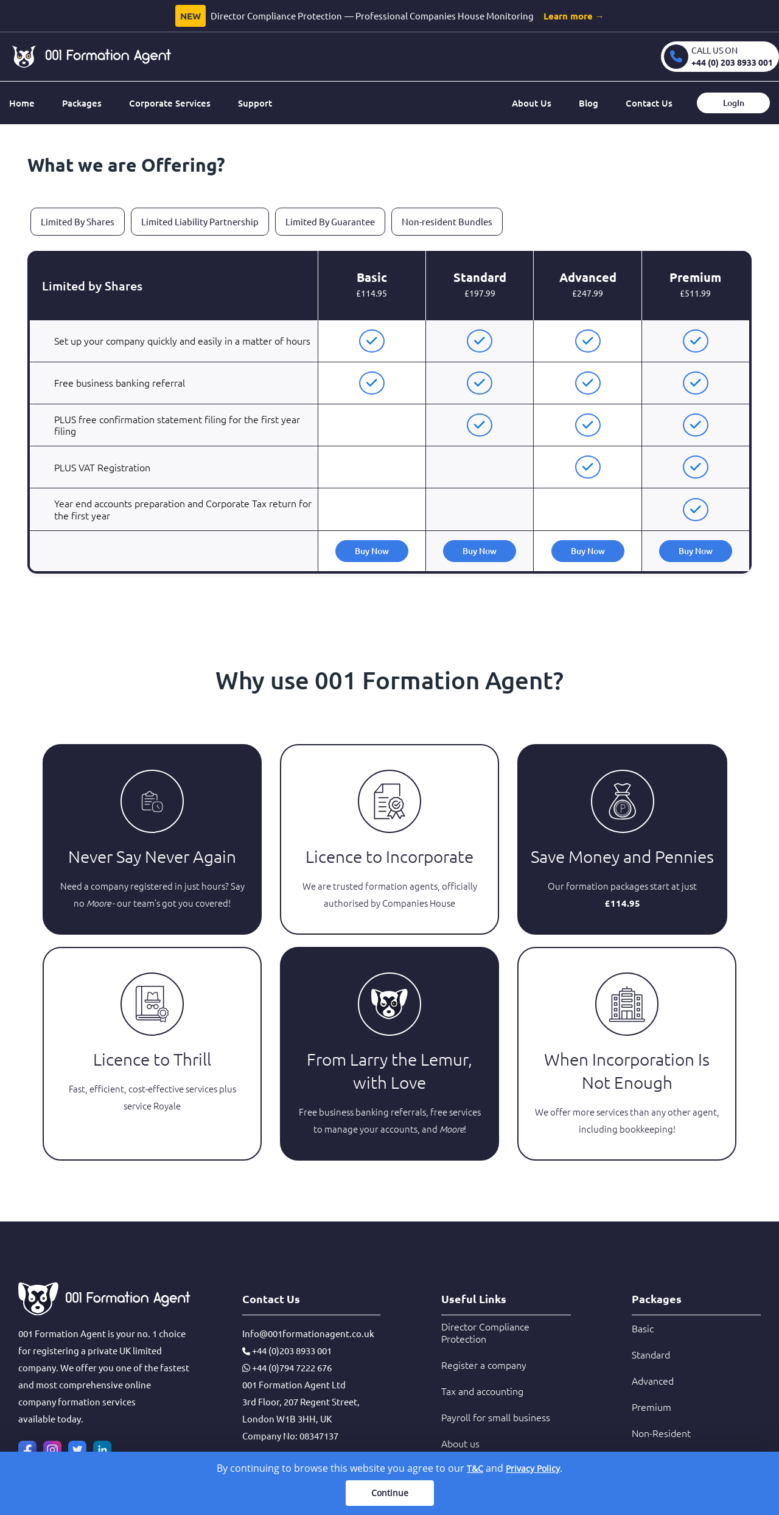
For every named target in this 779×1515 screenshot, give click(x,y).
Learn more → (573, 16)
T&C (475, 1468)
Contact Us (649, 103)
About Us (531, 103)
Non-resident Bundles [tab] (447, 221)
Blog (588, 103)
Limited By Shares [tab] (77, 221)
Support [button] (255, 103)
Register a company (483, 1365)
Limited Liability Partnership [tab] (200, 221)
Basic (643, 1328)
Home (22, 103)
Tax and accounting (482, 1391)
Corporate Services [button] (170, 103)
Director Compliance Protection (485, 1332)
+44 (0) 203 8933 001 (732, 62)
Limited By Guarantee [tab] (330, 221)
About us (460, 1443)
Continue (389, 1493)
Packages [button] (82, 103)
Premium (651, 1407)
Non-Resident (661, 1433)
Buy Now (372, 551)
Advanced (653, 1380)
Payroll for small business (495, 1417)
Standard (651, 1354)
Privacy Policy (533, 1468)
